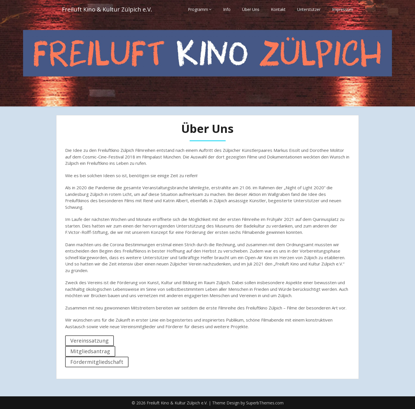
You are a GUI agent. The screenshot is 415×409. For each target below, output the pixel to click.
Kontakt (278, 9)
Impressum (342, 9)
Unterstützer (308, 9)
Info (227, 9)
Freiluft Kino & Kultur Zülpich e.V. (107, 9)
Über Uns (250, 9)
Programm (198, 9)
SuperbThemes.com (265, 403)
